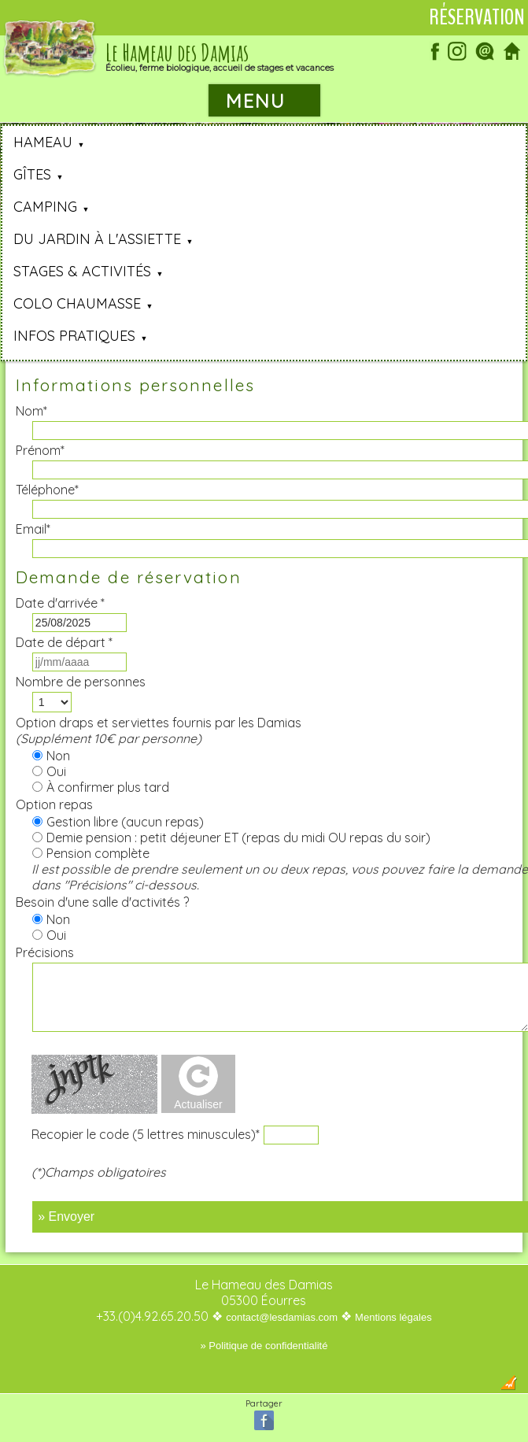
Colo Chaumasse (77, 303)
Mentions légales (393, 1317)
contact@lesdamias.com (282, 1317)
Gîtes (32, 174)
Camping (45, 207)
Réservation (477, 17)
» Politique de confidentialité (264, 1345)
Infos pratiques (74, 336)
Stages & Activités (82, 271)
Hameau (42, 142)
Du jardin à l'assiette (97, 239)
